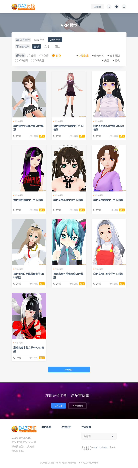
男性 (57, 46)
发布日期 (115, 55)
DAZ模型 (39, 39)
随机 (117, 60)
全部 (36, 46)
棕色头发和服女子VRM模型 (108, 199)
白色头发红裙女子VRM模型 (108, 273)
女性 (46, 46)
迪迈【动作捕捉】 (102, 447)
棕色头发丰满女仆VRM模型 (68, 199)
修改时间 (99, 55)
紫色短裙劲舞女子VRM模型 (28, 199)
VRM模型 (55, 39)
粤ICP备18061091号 (88, 462)
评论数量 (84, 55)
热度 (106, 60)
